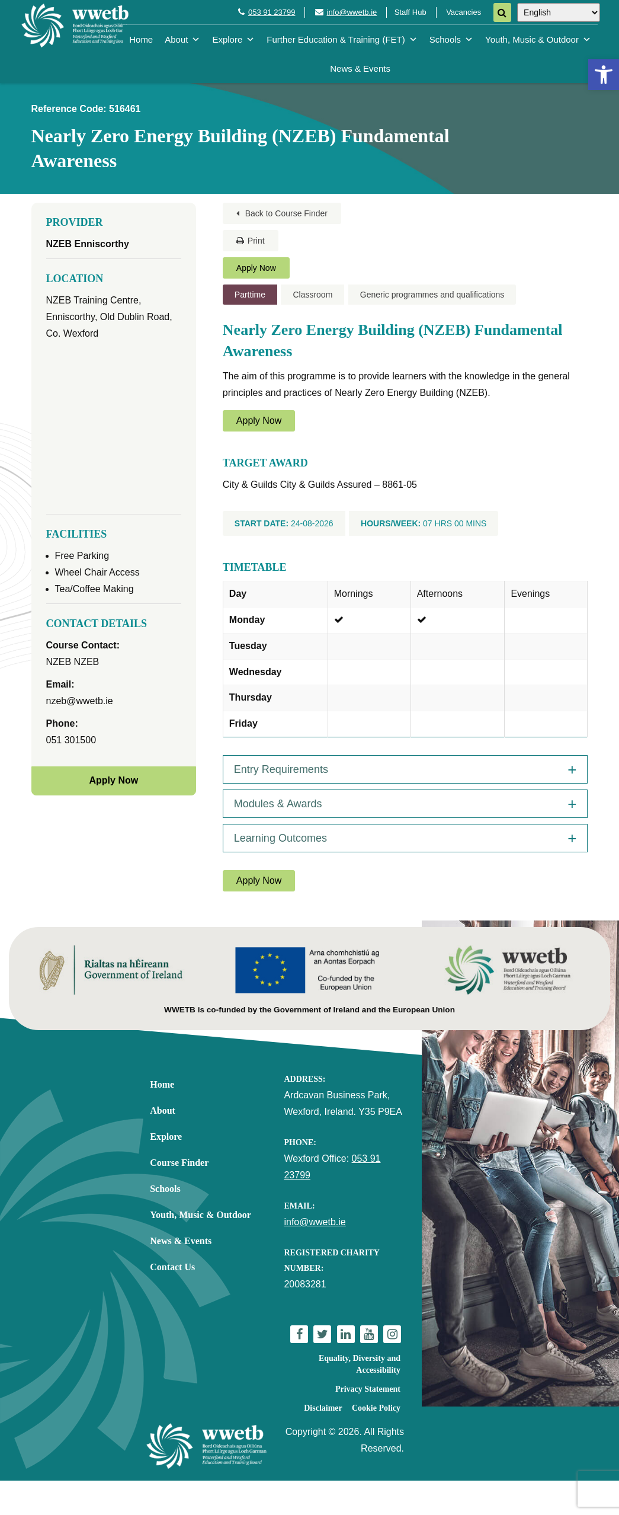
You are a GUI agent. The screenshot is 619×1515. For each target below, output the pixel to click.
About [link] (182, 39)
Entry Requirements (281, 769)
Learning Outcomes (280, 838)
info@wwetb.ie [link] (352, 12)
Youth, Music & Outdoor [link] (538, 39)
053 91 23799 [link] (272, 12)
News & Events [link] (360, 68)
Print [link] (250, 240)
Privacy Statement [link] (367, 1389)
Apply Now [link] (256, 268)
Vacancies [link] (463, 12)
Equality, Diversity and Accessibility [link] (359, 1364)
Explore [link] (233, 39)
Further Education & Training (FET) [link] (342, 39)
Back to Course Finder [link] (282, 213)
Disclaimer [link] (323, 1408)
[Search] (502, 12)
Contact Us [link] (172, 1267)
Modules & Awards (278, 804)
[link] (603, 74)
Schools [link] (451, 39)
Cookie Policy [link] (376, 1408)
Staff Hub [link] (410, 12)
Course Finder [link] (179, 1163)
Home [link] (141, 39)
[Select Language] (558, 12)
